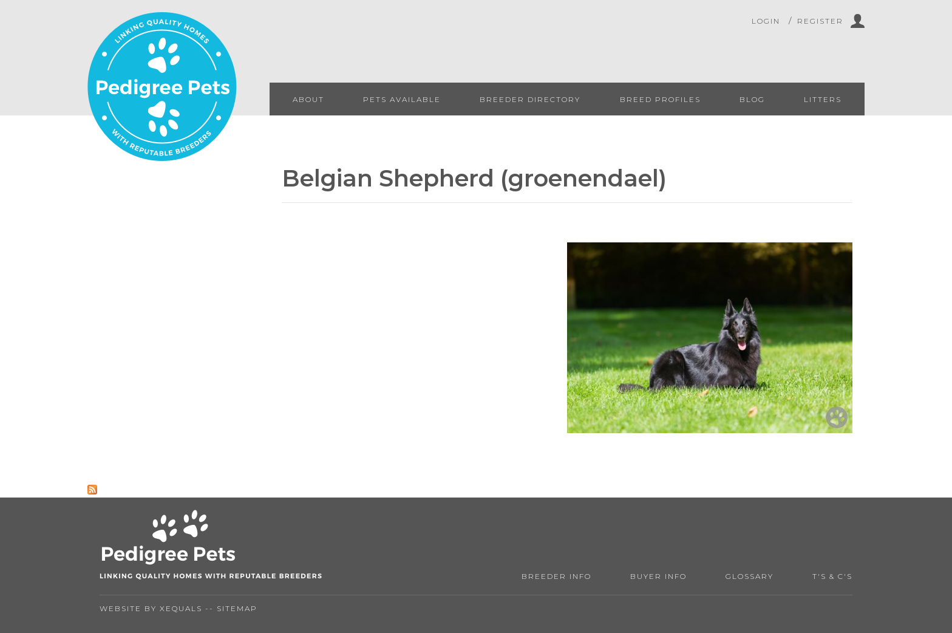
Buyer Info (658, 576)
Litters (822, 99)
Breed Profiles (660, 99)
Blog (752, 99)
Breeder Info (556, 576)
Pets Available (402, 99)
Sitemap (237, 608)
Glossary (749, 576)
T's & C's (832, 576)
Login (766, 21)
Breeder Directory (530, 99)
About (308, 99)
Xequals (181, 608)
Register (820, 21)
